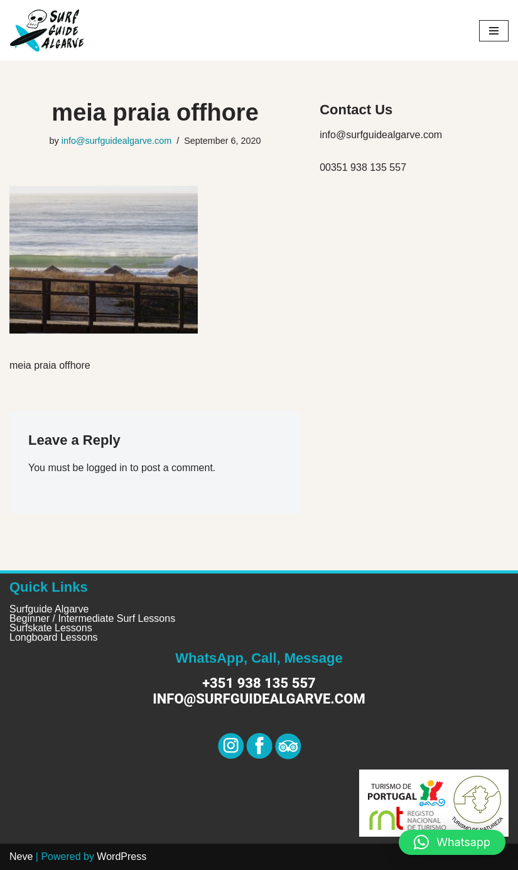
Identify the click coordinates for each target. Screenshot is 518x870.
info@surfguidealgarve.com (116, 141)
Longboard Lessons (53, 637)
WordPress (121, 856)
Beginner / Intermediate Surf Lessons (92, 618)
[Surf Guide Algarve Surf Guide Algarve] (47, 30)
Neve (21, 856)
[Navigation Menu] (494, 30)
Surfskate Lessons (50, 628)
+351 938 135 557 (259, 683)
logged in (107, 467)
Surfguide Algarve (49, 609)
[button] (452, 842)
